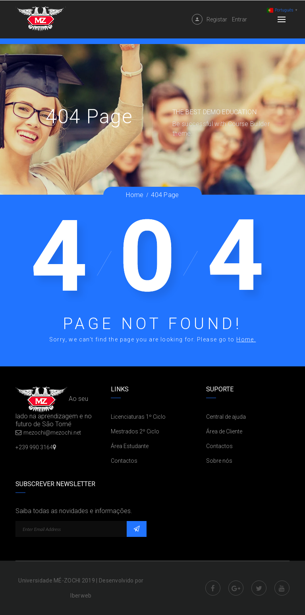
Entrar (239, 19)
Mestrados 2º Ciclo (135, 431)
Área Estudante (130, 446)
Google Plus (235, 588)
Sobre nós (219, 461)
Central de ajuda (226, 417)
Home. (246, 339)
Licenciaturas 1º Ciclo (138, 417)
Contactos (124, 461)
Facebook (212, 588)
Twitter (258, 588)
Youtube (282, 588)
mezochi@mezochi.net (52, 432)
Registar (217, 19)
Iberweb (80, 595)
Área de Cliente (224, 431)
